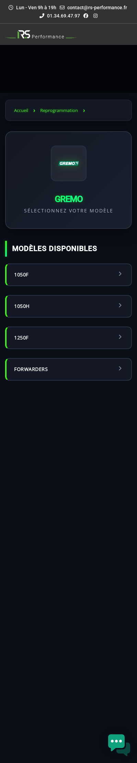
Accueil (21, 110)
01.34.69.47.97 (59, 16)
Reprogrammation (59, 110)
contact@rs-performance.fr (97, 7)
